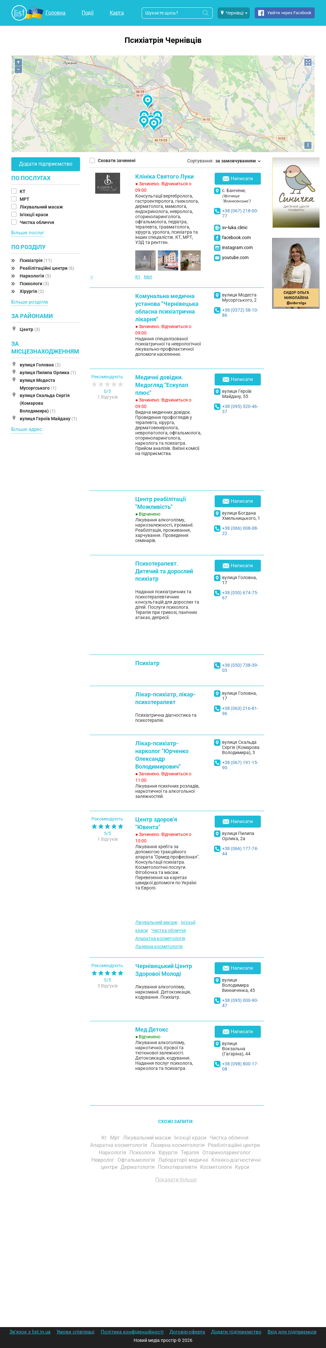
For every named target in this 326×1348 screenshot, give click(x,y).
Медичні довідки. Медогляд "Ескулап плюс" (161, 385)
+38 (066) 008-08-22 (240, 531)
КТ (23, 191)
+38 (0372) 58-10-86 (240, 312)
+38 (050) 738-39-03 (240, 668)
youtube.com (235, 257)
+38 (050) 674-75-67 (240, 595)
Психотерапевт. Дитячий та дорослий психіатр (164, 571)
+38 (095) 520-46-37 (240, 409)
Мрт (148, 276)
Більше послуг (27, 233)
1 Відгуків (107, 397)
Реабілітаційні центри (47, 268)
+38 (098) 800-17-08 (240, 1066)
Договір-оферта (187, 1332)
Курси (242, 1167)
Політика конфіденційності (132, 1332)
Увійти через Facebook (289, 12)
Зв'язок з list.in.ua (29, 1332)
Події (88, 13)
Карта (117, 13)
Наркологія (35, 275)
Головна (56, 13)
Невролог (103, 1160)
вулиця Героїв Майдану (48, 418)
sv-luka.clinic (235, 227)
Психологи (34, 283)
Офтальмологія (136, 1160)
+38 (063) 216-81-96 (240, 711)
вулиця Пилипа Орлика (48, 372)
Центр (30, 329)
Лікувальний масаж (42, 206)
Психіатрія (36, 260)
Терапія (190, 1152)
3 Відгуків (107, 985)
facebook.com (236, 237)
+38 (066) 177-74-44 (240, 851)
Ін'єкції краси (34, 214)
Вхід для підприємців (292, 1332)
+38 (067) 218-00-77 (240, 213)
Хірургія (32, 291)
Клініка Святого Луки (164, 176)
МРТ (25, 199)
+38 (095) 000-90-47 (240, 1003)
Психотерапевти (178, 1167)
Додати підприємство (45, 164)
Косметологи (216, 1167)
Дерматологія (138, 1167)
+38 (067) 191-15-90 (240, 765)
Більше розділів (29, 302)
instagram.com (237, 247)
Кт (137, 276)
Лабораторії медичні (183, 1160)
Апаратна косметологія (160, 938)
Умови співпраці (75, 1332)
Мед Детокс (151, 1029)
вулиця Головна (40, 364)
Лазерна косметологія (159, 946)
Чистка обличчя (37, 222)
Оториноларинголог (227, 1152)
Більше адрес (26, 429)
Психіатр (147, 663)
